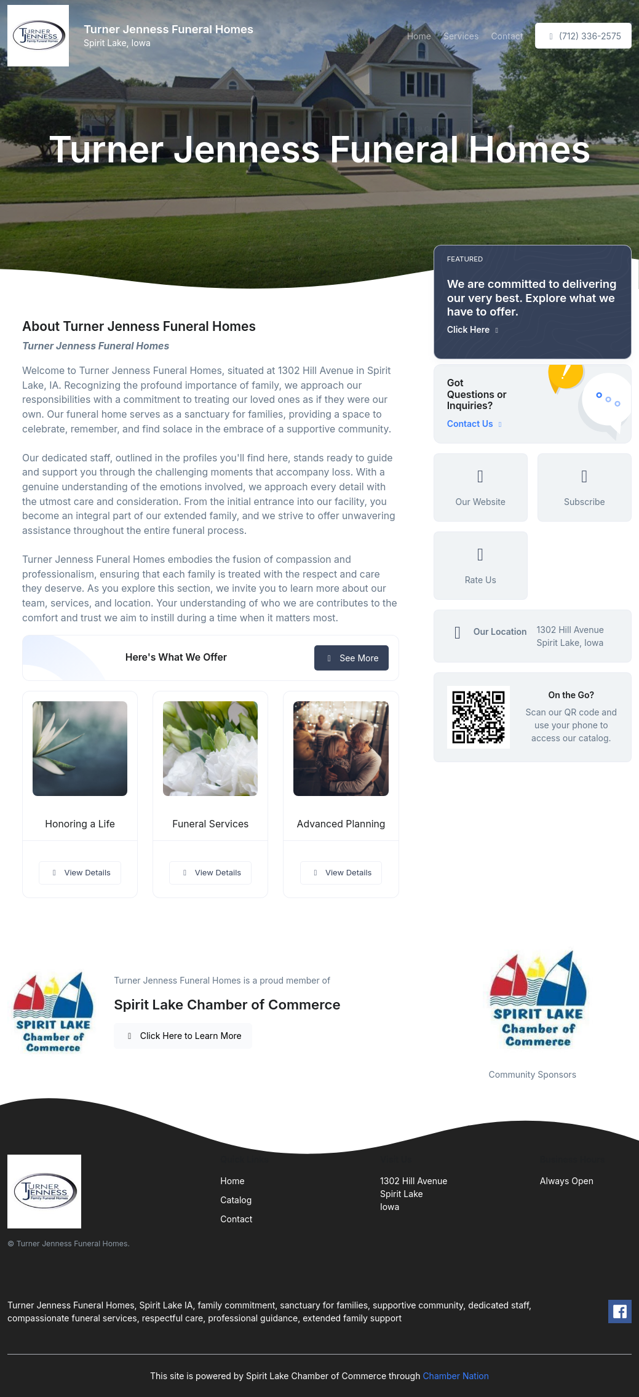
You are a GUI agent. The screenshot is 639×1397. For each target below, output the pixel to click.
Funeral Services (210, 824)
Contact (507, 36)
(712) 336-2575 (583, 36)
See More (351, 658)
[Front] (40, 35)
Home (419, 36)
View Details (80, 872)
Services (460, 36)
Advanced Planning (341, 824)
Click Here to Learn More (183, 1035)
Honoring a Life (80, 824)
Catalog (236, 1200)
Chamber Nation (456, 1376)
